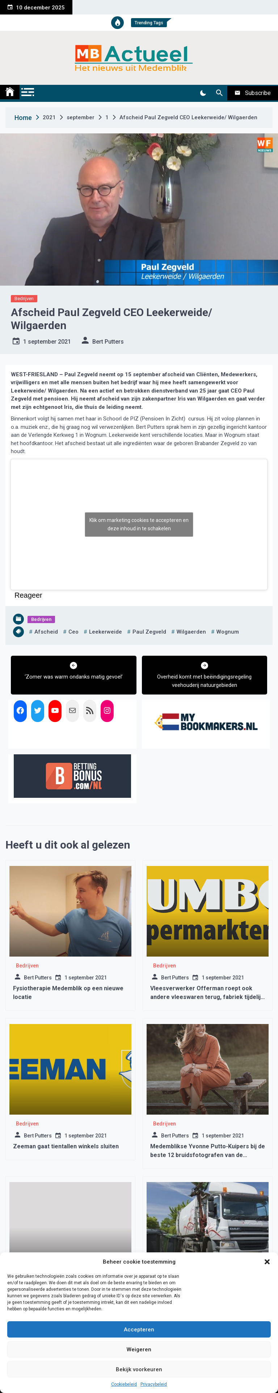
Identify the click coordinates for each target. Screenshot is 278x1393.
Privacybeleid (153, 1384)
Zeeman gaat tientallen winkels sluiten (66, 1146)
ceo (73, 632)
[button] (267, 1261)
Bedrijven (24, 298)
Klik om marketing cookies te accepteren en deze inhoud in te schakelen (139, 524)
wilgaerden (191, 632)
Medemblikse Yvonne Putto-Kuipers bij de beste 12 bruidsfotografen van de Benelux (207, 1155)
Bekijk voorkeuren (139, 1369)
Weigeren (139, 1349)
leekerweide (105, 632)
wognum (227, 632)
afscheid (46, 632)
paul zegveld (149, 632)
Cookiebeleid (124, 1384)
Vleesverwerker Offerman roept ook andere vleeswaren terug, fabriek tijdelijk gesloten (207, 997)
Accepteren (139, 1329)
